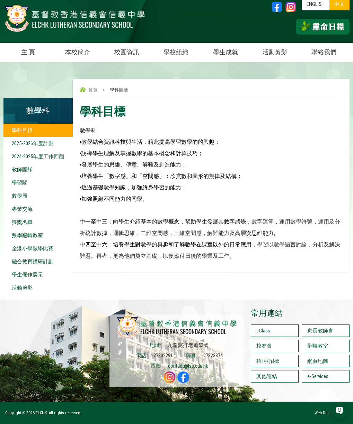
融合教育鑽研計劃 (32, 261)
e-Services (317, 376)
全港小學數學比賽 (32, 248)
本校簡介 (83, 49)
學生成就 (225, 52)
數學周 (19, 196)
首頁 (92, 90)
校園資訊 (132, 49)
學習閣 (19, 183)
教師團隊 (22, 170)
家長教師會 (320, 331)
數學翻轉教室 (27, 235)
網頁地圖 (317, 361)
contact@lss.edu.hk (188, 366)
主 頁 (28, 52)
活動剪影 (280, 49)
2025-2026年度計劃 (33, 143)
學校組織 (182, 49)
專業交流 (22, 209)
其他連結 (266, 376)
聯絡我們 (323, 52)
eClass (263, 331)
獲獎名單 (22, 222)
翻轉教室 (317, 346)
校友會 (264, 346)
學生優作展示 (27, 275)
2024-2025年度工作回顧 (38, 156)
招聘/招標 (267, 361)
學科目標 (22, 130)
